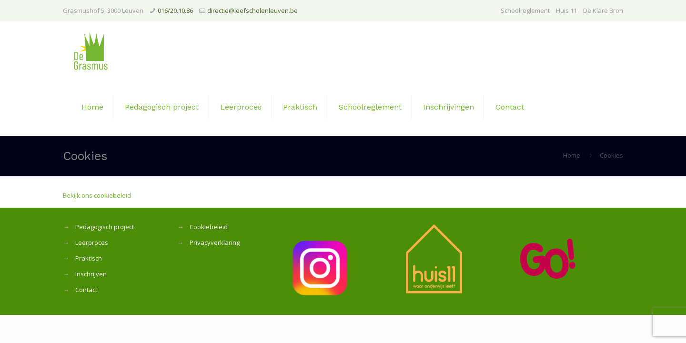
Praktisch (88, 258)
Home (571, 155)
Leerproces (91, 242)
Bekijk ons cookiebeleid (97, 195)
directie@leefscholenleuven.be (252, 10)
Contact (86, 289)
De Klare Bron (603, 10)
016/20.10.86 (175, 10)
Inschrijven (91, 274)
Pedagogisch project (104, 226)
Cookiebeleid (209, 226)
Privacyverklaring (215, 242)
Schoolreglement (525, 10)
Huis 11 (566, 10)
